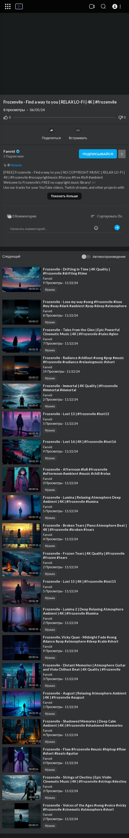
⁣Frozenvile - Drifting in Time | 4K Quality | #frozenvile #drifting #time (76, 271)
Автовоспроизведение (109, 257)
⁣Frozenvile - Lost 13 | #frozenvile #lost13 (76, 414)
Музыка (16, 165)
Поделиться (51, 133)
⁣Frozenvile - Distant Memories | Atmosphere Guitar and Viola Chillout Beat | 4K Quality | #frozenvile (84, 667)
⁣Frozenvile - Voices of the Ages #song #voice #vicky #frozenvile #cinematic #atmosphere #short (84, 807)
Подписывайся (98, 154)
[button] (117, 6)
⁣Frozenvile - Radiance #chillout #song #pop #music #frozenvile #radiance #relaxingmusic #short (83, 360)
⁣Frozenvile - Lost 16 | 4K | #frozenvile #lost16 (79, 441)
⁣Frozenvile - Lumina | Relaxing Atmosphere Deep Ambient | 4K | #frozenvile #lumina (82, 499)
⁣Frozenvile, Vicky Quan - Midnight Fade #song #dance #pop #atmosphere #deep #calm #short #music (80, 641)
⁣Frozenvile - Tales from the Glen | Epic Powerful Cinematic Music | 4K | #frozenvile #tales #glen (81, 332)
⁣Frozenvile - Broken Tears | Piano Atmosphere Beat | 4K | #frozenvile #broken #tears (85, 527)
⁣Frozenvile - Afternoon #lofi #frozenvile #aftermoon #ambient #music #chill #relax (76, 471)
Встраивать (78, 133)
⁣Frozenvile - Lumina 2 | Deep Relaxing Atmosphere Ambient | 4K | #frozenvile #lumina (83, 611)
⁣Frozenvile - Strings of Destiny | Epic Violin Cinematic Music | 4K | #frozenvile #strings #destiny (84, 779)
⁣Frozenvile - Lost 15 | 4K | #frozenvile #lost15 (79, 581)
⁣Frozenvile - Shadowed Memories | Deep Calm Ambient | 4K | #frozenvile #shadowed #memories (83, 723)
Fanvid (11, 151)
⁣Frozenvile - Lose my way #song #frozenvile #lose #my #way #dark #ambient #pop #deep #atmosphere (85, 304)
